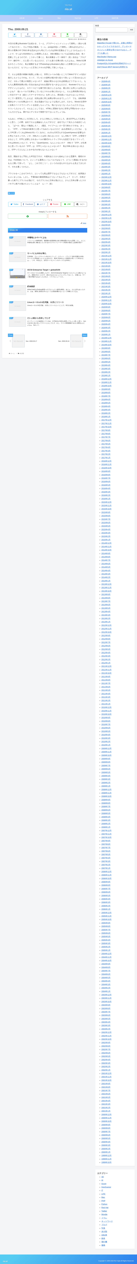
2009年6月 (105, 769)
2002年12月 (106, 1032)
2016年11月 (106, 464)
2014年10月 (106, 550)
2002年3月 (105, 1063)
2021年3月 (105, 287)
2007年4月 (105, 858)
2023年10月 (106, 184)
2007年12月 (106, 831)
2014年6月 (105, 564)
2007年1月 (105, 868)
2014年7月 (105, 560)
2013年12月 (106, 584)
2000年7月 (105, 1132)
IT (102, 1190)
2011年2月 (105, 700)
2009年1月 (105, 786)
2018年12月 (106, 379)
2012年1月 (105, 663)
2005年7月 (105, 930)
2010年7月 (105, 724)
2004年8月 (105, 967)
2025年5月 (105, 119)
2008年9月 (105, 800)
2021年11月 (106, 259)
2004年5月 (105, 978)
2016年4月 (105, 488)
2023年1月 (105, 211)
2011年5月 (105, 690)
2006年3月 (105, 902)
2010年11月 (106, 711)
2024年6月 (105, 157)
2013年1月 (105, 622)
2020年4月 (105, 324)
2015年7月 (105, 519)
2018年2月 (105, 413)
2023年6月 (105, 194)
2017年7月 (105, 437)
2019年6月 (105, 358)
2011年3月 (105, 697)
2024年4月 (105, 163)
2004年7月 (105, 971)
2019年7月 (105, 355)
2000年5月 (105, 1138)
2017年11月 (106, 423)
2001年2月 (105, 1108)
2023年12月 (106, 177)
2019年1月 (105, 376)
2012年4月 (105, 653)
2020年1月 (105, 335)
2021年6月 (105, 276)
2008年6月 (105, 810)
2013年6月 (105, 605)
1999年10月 (106, 1162)
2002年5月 (105, 1056)
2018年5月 (105, 403)
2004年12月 (106, 954)
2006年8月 (105, 885)
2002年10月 (106, 1039)
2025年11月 (106, 98)
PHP (103, 1201)
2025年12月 (106, 95)
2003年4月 (105, 1022)
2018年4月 (105, 406)
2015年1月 (105, 540)
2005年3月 (105, 943)
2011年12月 (106, 666)
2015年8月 (105, 516)
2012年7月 (105, 642)
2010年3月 (105, 738)
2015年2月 (105, 536)
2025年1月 (105, 133)
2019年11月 (106, 341)
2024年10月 (106, 143)
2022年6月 (105, 235)
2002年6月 (105, 1053)
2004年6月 (105, 974)
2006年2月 (105, 906)
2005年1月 (105, 950)
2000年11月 (106, 1118)
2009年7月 (105, 766)
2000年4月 (105, 1142)
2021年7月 (105, 273)
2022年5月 (105, 239)
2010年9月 (105, 718)
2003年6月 (105, 1015)
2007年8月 (105, 844)
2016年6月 (105, 482)
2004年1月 (105, 991)
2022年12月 (106, 215)
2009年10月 (106, 755)
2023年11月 (106, 181)
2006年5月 (105, 896)
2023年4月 (105, 201)
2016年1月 (105, 499)
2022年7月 (105, 232)
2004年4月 (105, 981)
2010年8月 (105, 721)
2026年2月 (105, 88)
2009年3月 (105, 779)
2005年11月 (106, 916)
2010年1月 (105, 745)
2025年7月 (105, 112)
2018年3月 (105, 410)
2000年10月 (106, 1121)
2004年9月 (105, 964)
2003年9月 (105, 1005)
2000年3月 (105, 1145)
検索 (97, 26)
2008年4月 (105, 817)
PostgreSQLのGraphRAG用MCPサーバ (114, 63)
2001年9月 (105, 1084)
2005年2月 (105, 947)
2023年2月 (105, 208)
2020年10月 (106, 304)
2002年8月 (105, 1046)
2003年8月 (105, 1008)
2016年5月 (105, 485)
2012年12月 (106, 625)
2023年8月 (105, 187)
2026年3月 (105, 85)
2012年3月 (105, 656)
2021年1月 (105, 293)
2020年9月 (105, 307)
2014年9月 (105, 553)
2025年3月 (105, 126)
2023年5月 (105, 198)
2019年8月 (105, 352)
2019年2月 (105, 372)
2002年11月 (106, 1036)
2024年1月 (105, 174)
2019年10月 (106, 345)
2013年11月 (106, 588)
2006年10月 (106, 878)
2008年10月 (106, 796)
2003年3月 (105, 1025)
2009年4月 (105, 776)
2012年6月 (105, 646)
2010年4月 (105, 735)
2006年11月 (106, 875)
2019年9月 (105, 348)
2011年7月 (105, 683)
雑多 (103, 1238)
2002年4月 (105, 1060)
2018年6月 (105, 399)
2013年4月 (105, 612)
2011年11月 (106, 670)
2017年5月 (105, 444)
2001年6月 (105, 1094)
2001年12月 (106, 1073)
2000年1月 (105, 1152)
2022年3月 (105, 245)
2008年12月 (106, 790)
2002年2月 (105, 1067)
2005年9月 (105, 923)
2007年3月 (105, 861)
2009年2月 (105, 783)
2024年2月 (105, 170)
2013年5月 (105, 608)
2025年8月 (105, 109)
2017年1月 (105, 458)
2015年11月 (106, 506)
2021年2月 (105, 290)
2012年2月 (105, 660)
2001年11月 (106, 1077)
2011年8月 (105, 680)
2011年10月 (106, 673)
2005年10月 (106, 919)
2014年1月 (105, 581)
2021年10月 (106, 263)
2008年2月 (105, 824)
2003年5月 (105, 1019)
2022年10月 (106, 222)
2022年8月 (105, 228)
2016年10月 (106, 468)
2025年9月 (105, 105)
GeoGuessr (106, 1187)
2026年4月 (105, 81)
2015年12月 (106, 502)
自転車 (104, 1235)
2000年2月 (105, 1149)
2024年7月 (105, 153)
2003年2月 (105, 1029)
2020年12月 (106, 297)
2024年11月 (106, 139)
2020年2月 (105, 331)
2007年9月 (105, 841)
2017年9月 (105, 430)
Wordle (104, 1214)
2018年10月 (106, 386)
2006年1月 (105, 909)
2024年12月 (106, 136)
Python (104, 1204)
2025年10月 (106, 102)
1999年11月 (106, 1159)
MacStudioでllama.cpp (106, 57)
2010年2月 (105, 742)
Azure (103, 1184)
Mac (103, 1197)
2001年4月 (105, 1101)
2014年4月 (105, 571)
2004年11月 (106, 957)
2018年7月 (105, 396)
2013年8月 (105, 598)
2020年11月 (106, 300)
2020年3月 (105, 328)
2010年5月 (105, 731)
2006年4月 (105, 899)
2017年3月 (105, 451)
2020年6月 (105, 317)
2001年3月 (105, 1104)
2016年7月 (105, 478)
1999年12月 (106, 1155)
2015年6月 (105, 523)
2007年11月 (106, 834)
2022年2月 (105, 249)
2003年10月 (106, 1002)
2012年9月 (105, 636)
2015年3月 (105, 533)
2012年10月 (106, 632)
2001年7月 (105, 1091)
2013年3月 (105, 615)
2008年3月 (105, 820)
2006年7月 (105, 889)
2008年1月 (105, 827)
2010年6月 (105, 728)
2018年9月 (105, 389)
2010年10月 (106, 714)
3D (102, 1177)
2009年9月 (105, 759)
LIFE (103, 1194)
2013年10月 (106, 591)
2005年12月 (106, 913)
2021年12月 (106, 256)
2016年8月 (105, 475)
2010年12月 (106, 707)
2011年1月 (105, 704)
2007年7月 (105, 848)
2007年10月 (106, 837)
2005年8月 (105, 926)
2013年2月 (105, 618)
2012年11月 (106, 629)
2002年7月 (105, 1049)
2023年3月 (105, 205)
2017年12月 (106, 420)
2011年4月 (105, 694)
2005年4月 (105, 940)
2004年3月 (105, 984)
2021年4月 (105, 283)
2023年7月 (105, 191)
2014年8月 (105, 557)
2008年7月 (105, 807)
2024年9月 (105, 146)
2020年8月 (105, 311)
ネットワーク (107, 1221)
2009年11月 (106, 752)
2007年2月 (105, 865)
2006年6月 (105, 892)
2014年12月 (106, 543)
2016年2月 (105, 495)
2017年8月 (105, 434)
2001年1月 (105, 1111)
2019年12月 (106, 338)
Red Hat (104, 1208)
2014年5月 (105, 567)
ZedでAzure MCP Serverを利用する (112, 67)
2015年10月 (106, 509)
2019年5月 (105, 362)
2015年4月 (105, 529)
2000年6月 (105, 1135)
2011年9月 (105, 677)
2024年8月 (105, 150)
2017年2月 (105, 454)
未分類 (11, 193)
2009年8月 (105, 762)
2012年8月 (105, 639)
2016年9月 (105, 471)
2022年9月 (105, 225)
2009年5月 (105, 772)
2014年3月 (105, 574)
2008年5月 (105, 813)
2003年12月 (106, 995)
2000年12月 (106, 1114)
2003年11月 (106, 998)
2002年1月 (105, 1070)
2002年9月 (105, 1043)
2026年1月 (105, 92)
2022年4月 (105, 242)
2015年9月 (105, 512)
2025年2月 (105, 129)
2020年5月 (105, 321)
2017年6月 (105, 441)
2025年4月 (105, 122)
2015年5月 (105, 526)
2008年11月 (106, 793)
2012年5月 (105, 649)
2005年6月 (105, 933)
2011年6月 (105, 687)
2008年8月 (105, 803)
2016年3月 (105, 492)
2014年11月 (106, 547)
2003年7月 (105, 1012)
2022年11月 (106, 218)
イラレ (104, 1218)
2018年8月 (105, 393)
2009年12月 (106, 748)
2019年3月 (105, 369)
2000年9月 (105, 1125)
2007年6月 (105, 851)
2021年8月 (105, 269)
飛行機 (104, 1242)
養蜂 (103, 1245)
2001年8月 (105, 1087)
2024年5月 (105, 160)
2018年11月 (106, 382)
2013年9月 (105, 594)
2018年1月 (105, 417)
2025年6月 (105, 116)
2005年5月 (105, 937)
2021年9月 (105, 266)
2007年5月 (105, 854)
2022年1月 (105, 252)
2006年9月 (105, 882)
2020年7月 (105, 314)
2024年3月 (105, 167)
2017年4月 (105, 447)
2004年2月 (105, 988)
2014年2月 (105, 577)
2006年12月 (106, 872)
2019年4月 (105, 365)
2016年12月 (106, 461)
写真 (103, 1228)
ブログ (104, 1225)
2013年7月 (105, 601)
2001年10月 (106, 1080)
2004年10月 (106, 961)
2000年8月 (105, 1128)
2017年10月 (106, 427)
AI (102, 1180)
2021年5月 (105, 280)
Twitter (104, 1211)
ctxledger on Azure (105, 60)
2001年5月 (105, 1097)
